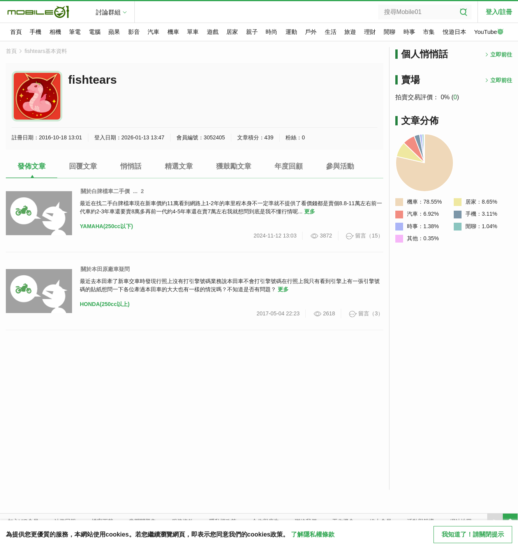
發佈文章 (32, 166)
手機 (35, 31)
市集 (429, 31)
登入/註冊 (499, 12)
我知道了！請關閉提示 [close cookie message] (473, 534)
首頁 (16, 31)
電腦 (94, 31)
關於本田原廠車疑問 (105, 269)
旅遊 (350, 31)
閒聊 (389, 31)
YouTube (489, 32)
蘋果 (114, 31)
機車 (173, 31)
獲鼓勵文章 (233, 166)
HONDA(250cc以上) (105, 304)
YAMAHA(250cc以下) (106, 226)
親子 (252, 31)
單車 (193, 31)
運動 (291, 31)
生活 (331, 31)
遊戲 (212, 31)
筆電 (75, 31)
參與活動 (340, 166)
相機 (55, 31)
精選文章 (179, 166)
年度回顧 (289, 166)
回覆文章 (83, 166)
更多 (309, 211)
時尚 (271, 31)
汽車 (153, 31)
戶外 (311, 31)
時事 (409, 31)
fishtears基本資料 (46, 51)
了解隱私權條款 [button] (313, 534)
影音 (134, 31)
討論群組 (108, 12)
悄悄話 (130, 166)
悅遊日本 (454, 31)
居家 (232, 31)
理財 (370, 31)
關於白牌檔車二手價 (105, 191)
